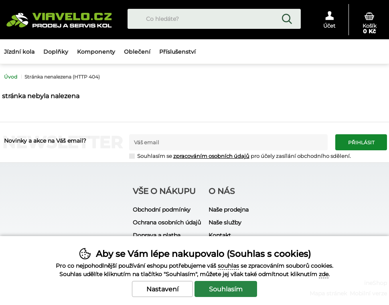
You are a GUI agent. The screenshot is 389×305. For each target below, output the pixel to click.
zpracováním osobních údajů (211, 156)
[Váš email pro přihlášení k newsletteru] (228, 142)
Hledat (287, 19)
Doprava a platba (156, 235)
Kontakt (220, 235)
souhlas (228, 265)
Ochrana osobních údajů (167, 222)
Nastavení (162, 289)
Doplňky (55, 51)
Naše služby (225, 222)
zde (323, 274)
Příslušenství (177, 51)
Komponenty (96, 51)
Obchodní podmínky (161, 209)
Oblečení (137, 51)
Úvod (10, 77)
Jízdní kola (19, 51)
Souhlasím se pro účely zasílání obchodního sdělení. (240, 155)
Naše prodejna (229, 209)
